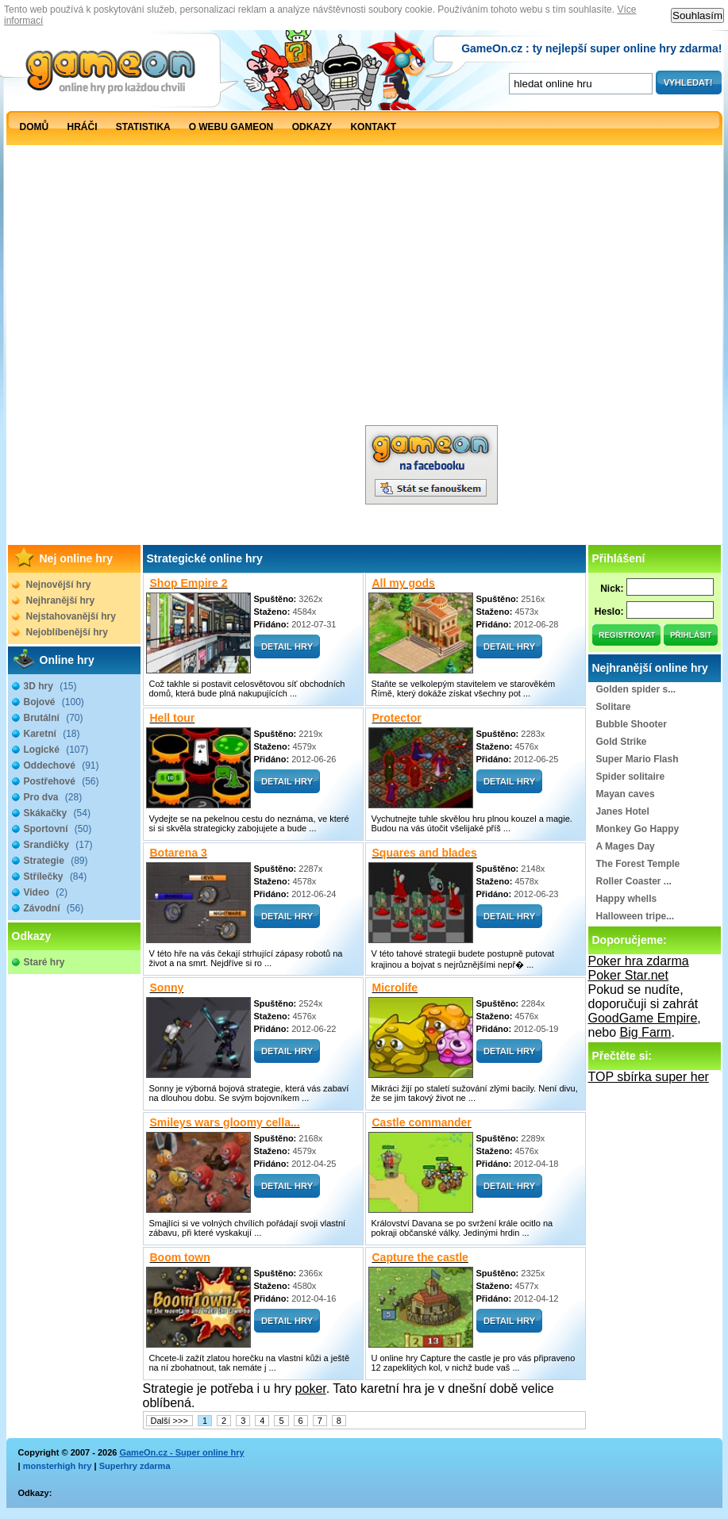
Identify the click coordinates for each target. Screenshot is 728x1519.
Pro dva (53, 797)
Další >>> (169, 1420)
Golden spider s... (636, 689)
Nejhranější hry (60, 600)
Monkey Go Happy (638, 828)
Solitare (613, 706)
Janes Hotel (622, 811)
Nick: (611, 588)
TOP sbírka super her (648, 1077)
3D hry (50, 686)
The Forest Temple (638, 863)
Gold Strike (621, 741)
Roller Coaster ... (634, 881)
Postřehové (61, 781)
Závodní (54, 908)
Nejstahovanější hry (71, 616)
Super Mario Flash (637, 759)
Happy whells (626, 898)
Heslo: (609, 611)
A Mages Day (625, 846)
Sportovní (58, 828)
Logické (56, 749)
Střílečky (55, 876)
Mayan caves (625, 794)
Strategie (56, 860)
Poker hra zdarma (638, 961)
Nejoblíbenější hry (67, 632)
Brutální (53, 717)
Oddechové (61, 765)
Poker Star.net (628, 975)
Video (45, 892)
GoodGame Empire (643, 1018)
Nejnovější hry (58, 584)
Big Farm (646, 1032)
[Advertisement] (183, 326)
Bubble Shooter (631, 724)
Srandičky (58, 844)
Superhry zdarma (135, 1466)
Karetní (52, 733)
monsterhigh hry (57, 1466)
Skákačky (57, 813)
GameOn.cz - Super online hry (181, 1452)
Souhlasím (697, 15)
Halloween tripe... (635, 916)
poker (310, 1388)
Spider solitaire (630, 776)
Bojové (54, 702)
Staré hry (44, 962)
